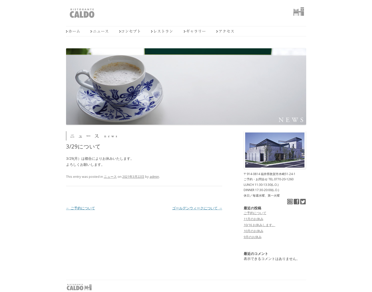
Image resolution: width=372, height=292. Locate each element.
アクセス (225, 31)
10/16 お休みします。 (259, 225)
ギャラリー (194, 31)
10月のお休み (253, 231)
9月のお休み (253, 237)
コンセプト (129, 31)
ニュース (99, 31)
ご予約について (80, 208)
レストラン (162, 31)
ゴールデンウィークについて (197, 208)
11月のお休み (253, 219)
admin (154, 176)
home (73, 31)
